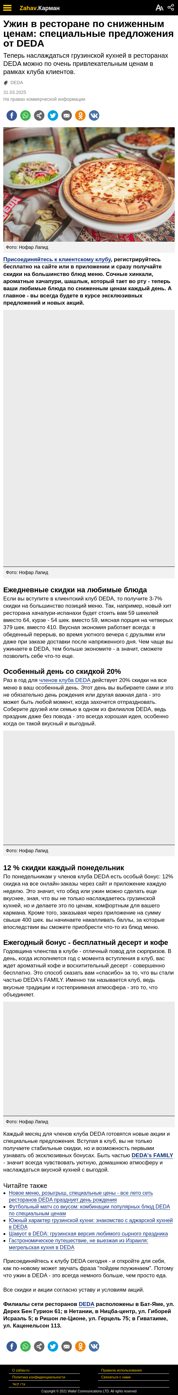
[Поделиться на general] (39, 115)
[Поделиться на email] (66, 115)
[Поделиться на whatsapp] (25, 115)
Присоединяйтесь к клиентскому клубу (57, 259)
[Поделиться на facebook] (12, 115)
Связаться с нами (116, 1377)
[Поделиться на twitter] (53, 115)
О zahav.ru (20, 1370)
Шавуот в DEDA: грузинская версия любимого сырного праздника (88, 1233)
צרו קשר (18, 1384)
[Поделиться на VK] (94, 115)
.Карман (48, 8)
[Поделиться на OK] (80, 115)
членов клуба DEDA (64, 680)
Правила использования (121, 1370)
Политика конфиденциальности (38, 1377)
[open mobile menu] (7, 7)
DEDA (16, 82)
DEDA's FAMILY (152, 1155)
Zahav (28, 8)
